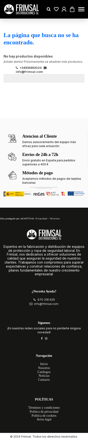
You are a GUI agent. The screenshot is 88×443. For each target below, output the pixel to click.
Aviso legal (44, 419)
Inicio (44, 364)
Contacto (44, 379)
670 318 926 (46, 299)
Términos (55, 218)
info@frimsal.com (46, 304)
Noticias (44, 375)
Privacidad (41, 218)
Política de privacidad (44, 411)
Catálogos (44, 372)
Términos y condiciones (44, 407)
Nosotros (44, 368)
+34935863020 (29, 68)
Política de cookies (44, 415)
